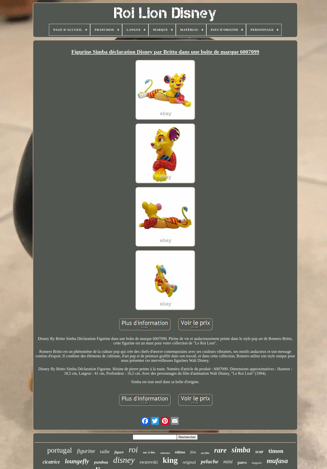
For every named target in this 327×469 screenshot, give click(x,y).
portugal (59, 450)
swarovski (149, 462)
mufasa (277, 461)
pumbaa (101, 462)
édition (180, 452)
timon (275, 451)
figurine (86, 451)
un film (205, 452)
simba (241, 449)
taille (104, 451)
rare (220, 450)
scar (259, 451)
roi (133, 449)
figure (119, 452)
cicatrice (51, 462)
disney (124, 460)
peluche (209, 461)
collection (165, 453)
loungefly (77, 461)
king (170, 460)
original (189, 462)
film (193, 452)
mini (228, 462)
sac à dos (149, 452)
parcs (242, 462)
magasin (257, 463)
